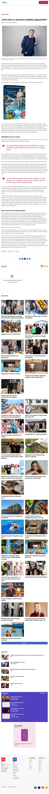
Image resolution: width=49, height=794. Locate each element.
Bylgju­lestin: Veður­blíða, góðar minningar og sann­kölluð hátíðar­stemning (11, 557)
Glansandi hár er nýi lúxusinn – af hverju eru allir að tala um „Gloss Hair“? (11, 579)
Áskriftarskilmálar (17, 771)
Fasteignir (41, 761)
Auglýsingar (16, 766)
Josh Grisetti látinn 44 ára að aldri (17, 662)
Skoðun (31, 766)
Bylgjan (40, 768)
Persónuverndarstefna (5, 767)
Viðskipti (32, 761)
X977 (40, 771)
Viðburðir (41, 764)
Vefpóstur (16, 776)
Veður (40, 766)
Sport (31, 763)
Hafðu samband (17, 767)
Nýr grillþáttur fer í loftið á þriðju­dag (35, 434)
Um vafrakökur (17, 777)
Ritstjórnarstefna (17, 769)
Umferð (15, 774)
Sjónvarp (32, 768)
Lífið (31, 764)
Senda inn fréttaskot (18, 779)
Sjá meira (24, 643)
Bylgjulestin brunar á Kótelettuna (10, 334)
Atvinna (40, 763)
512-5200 (17, 764)
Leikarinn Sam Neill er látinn (16, 683)
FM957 (40, 769)
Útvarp (31, 769)
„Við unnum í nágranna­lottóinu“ (17, 676)
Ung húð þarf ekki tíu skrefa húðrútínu (36, 577)
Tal (39, 772)
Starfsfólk (16, 772)
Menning (16, 251)
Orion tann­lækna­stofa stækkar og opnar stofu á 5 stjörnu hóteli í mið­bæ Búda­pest (12, 456)
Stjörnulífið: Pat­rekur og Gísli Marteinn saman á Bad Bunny (23, 669)
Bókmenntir (11, 251)
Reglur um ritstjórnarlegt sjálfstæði (6, 765)
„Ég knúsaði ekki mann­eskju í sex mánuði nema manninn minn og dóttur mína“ (27, 655)
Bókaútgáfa (4, 251)
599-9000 (5, 772)
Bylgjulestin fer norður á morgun (10, 373)
